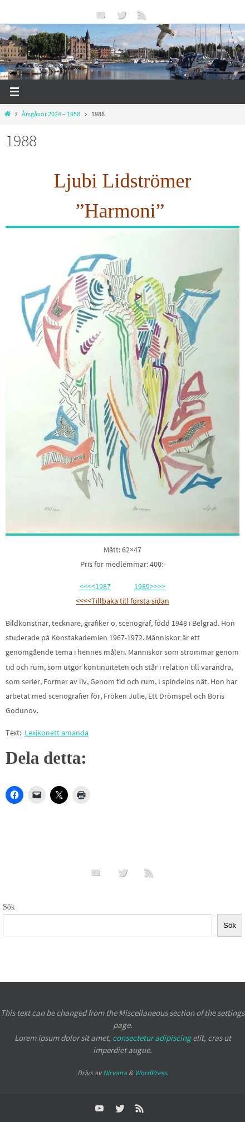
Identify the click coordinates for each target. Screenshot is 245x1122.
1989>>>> (149, 586)
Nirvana (115, 1072)
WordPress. (151, 1072)
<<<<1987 (95, 586)
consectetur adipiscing (151, 1037)
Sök (9, 907)
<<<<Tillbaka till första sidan (122, 601)
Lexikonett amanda (56, 733)
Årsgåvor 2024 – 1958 (51, 114)
